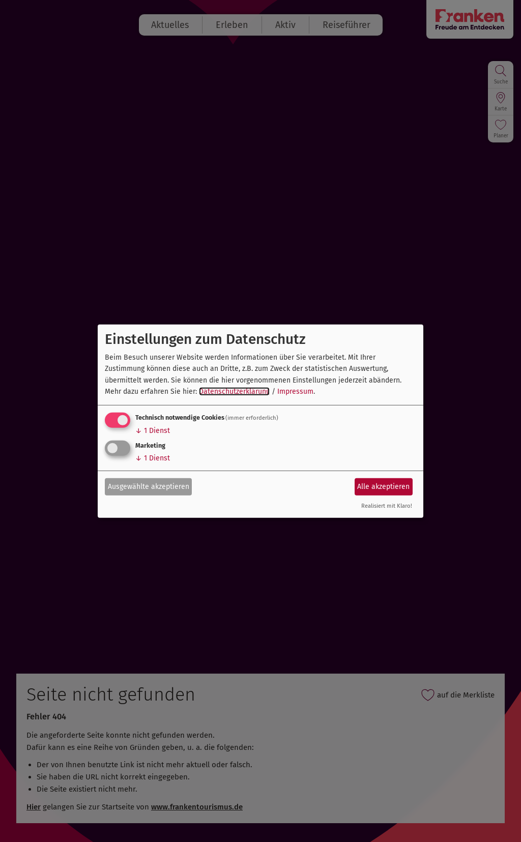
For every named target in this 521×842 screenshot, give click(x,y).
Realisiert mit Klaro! (386, 506)
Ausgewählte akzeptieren (148, 486)
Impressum (295, 391)
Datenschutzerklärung (234, 391)
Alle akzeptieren (383, 486)
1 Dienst (152, 430)
